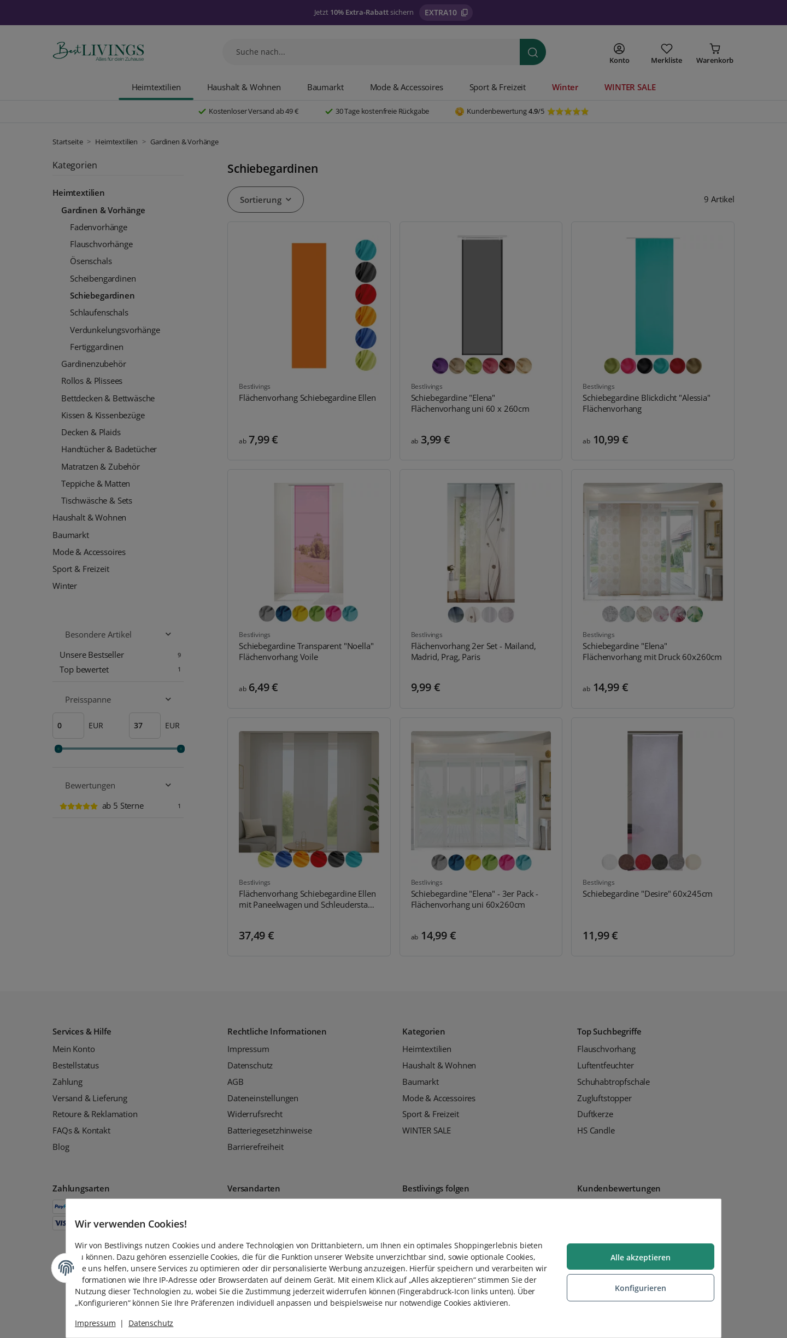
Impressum (104, 1323)
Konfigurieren (631, 1282)
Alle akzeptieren (632, 1252)
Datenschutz (159, 1323)
